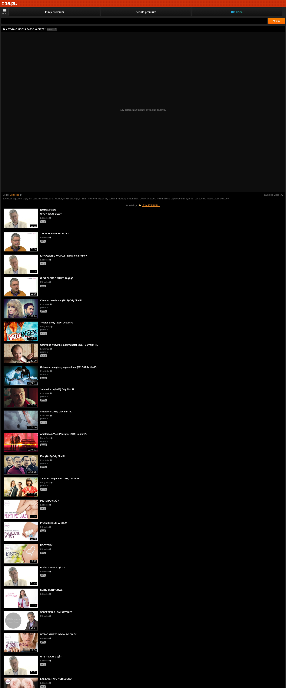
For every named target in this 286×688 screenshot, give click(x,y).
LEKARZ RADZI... (151, 205)
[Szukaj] (134, 21)
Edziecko (14, 195)
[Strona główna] (9, 3)
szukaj (276, 20)
